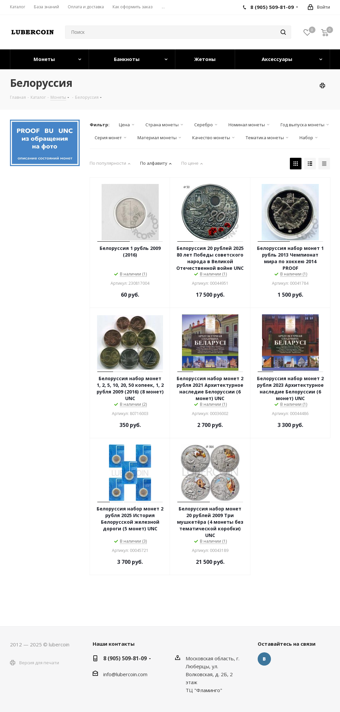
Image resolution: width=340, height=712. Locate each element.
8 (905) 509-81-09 (125, 658)
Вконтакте (264, 659)
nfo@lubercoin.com (125, 674)
